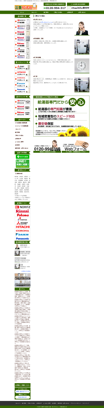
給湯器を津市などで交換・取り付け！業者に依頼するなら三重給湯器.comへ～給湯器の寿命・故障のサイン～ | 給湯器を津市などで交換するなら (22, 294)
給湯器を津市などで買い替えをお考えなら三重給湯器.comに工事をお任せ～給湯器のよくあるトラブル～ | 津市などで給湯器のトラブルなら (22, 358)
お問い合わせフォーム (46, 22)
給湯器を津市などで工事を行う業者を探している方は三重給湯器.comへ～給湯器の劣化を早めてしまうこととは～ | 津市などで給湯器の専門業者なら (22, 376)
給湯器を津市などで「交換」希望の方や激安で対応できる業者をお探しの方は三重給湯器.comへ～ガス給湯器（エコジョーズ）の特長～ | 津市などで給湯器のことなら (22, 349)
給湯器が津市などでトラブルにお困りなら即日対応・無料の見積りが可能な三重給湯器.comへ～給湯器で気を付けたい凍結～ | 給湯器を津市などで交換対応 (22, 319)
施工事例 (46, 12)
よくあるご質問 (19, 141)
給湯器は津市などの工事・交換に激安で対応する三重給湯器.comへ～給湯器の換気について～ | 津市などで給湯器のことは (22, 329)
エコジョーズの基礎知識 (21, 126)
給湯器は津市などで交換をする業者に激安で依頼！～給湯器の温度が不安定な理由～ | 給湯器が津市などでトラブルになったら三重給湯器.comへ (22, 311)
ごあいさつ (34, 12)
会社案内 (17, 145)
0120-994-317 (22, 397)
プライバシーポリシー (76, 403)
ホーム (22, 12)
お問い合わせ (81, 12)
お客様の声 (70, 12)
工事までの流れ (58, 12)
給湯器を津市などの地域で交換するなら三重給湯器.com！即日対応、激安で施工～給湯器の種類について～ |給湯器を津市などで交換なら (22, 303)
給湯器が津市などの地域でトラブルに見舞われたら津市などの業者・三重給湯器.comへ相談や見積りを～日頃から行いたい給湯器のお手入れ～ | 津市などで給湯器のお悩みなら (22, 338)
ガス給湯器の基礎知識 (21, 122)
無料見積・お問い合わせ (21, 148)
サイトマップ (86, 403)
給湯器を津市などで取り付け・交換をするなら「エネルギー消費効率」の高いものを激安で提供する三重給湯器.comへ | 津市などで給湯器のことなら (22, 367)
